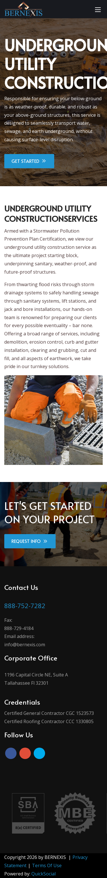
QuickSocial (43, 874)
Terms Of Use (47, 865)
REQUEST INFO (30, 541)
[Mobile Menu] (98, 9)
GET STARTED (29, 160)
